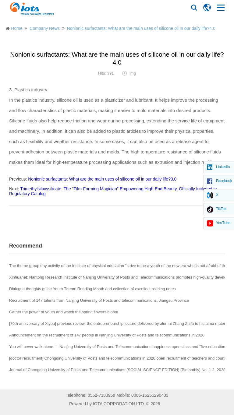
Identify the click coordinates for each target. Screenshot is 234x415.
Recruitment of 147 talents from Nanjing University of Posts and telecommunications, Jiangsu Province (99, 300)
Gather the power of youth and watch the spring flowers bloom (63, 312)
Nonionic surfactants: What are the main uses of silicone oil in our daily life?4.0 (141, 28)
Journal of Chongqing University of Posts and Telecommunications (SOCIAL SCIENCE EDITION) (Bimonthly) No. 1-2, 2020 (117, 370)
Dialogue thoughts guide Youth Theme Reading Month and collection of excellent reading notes (92, 289)
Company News (45, 28)
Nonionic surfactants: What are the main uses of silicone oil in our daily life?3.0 (102, 179)
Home (16, 28)
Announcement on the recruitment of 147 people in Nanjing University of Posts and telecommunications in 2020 (106, 335)
